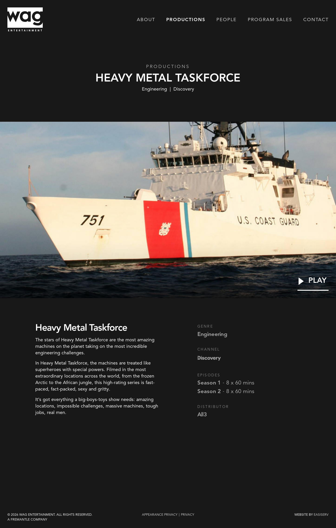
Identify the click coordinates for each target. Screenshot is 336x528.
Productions (185, 20)
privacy (187, 514)
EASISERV (321, 514)
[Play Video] (313, 283)
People (226, 20)
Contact (316, 20)
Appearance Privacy (159, 514)
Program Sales (270, 20)
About (146, 20)
